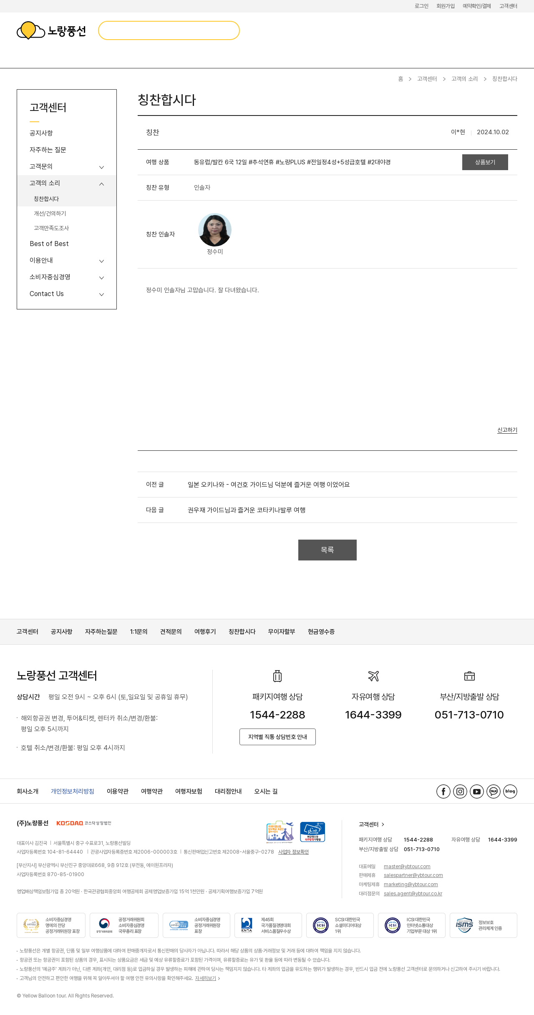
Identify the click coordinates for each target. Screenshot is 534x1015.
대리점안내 (228, 791)
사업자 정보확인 (293, 852)
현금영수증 (321, 632)
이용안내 (41, 260)
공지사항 (41, 133)
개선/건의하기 (50, 213)
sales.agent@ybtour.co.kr (413, 894)
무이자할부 (281, 632)
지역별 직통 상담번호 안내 (277, 737)
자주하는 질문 (48, 150)
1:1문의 (139, 632)
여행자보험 (188, 791)
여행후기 (205, 632)
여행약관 (152, 791)
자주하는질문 (101, 632)
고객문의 (41, 167)
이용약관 (117, 791)
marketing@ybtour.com (411, 884)
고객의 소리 (464, 78)
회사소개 (27, 791)
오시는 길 (266, 791)
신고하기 (507, 430)
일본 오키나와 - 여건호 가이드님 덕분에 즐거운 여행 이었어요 (269, 485)
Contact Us (47, 294)
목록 (327, 549)
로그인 (421, 6)
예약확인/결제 (477, 6)
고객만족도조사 (51, 228)
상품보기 (485, 162)
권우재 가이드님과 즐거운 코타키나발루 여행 (246, 510)
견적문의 (171, 632)
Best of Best (49, 244)
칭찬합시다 (46, 199)
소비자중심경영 (50, 277)
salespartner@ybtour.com (413, 875)
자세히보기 (205, 978)
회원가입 (445, 6)
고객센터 (508, 6)
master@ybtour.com (407, 866)
